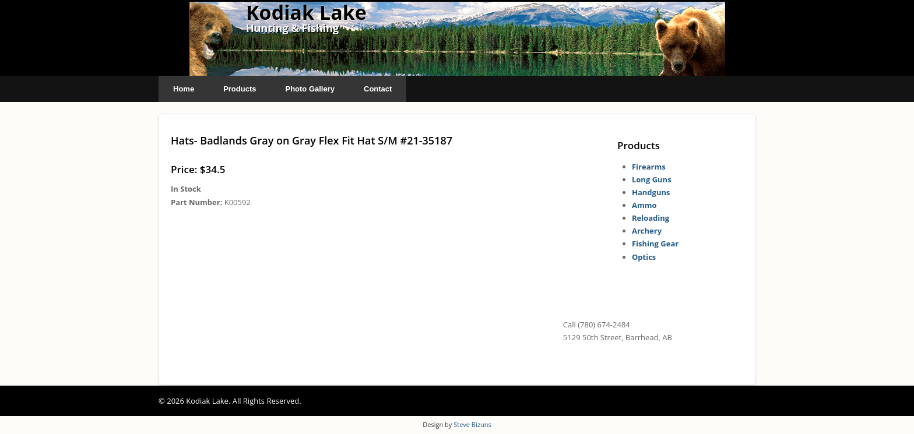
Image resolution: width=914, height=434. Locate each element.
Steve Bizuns (472, 424)
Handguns (651, 192)
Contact (378, 88)
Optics (644, 257)
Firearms (649, 166)
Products (239, 88)
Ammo (644, 205)
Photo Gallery (310, 88)
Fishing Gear (655, 243)
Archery (647, 230)
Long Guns (652, 179)
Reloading (650, 218)
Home (183, 88)
